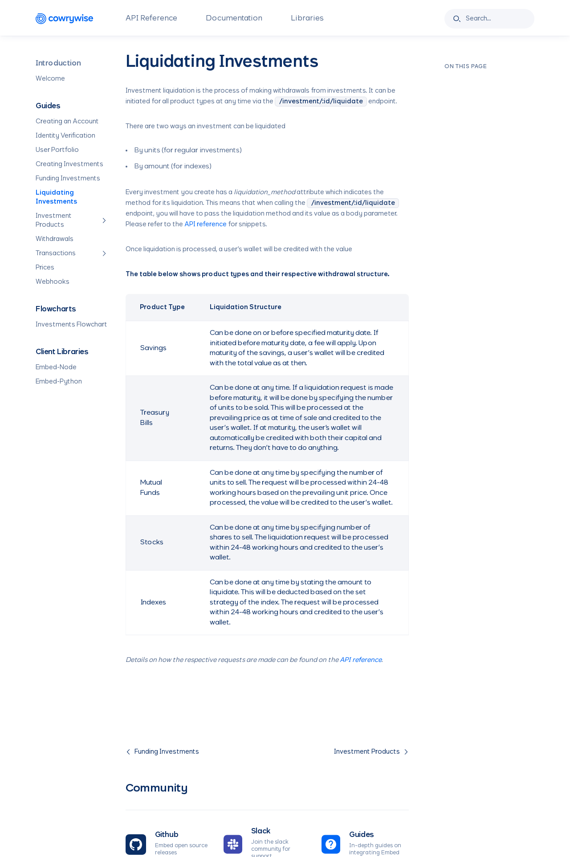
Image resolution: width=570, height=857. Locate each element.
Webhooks (52, 282)
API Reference (151, 18)
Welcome (50, 79)
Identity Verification (65, 136)
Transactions (72, 253)
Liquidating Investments (56, 197)
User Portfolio (57, 150)
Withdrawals (54, 239)
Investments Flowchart (71, 325)
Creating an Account (67, 121)
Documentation (234, 18)
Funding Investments (68, 178)
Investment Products (72, 220)
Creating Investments (69, 164)
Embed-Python (59, 382)
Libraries (307, 18)
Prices (45, 268)
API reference (205, 224)
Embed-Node (56, 367)
